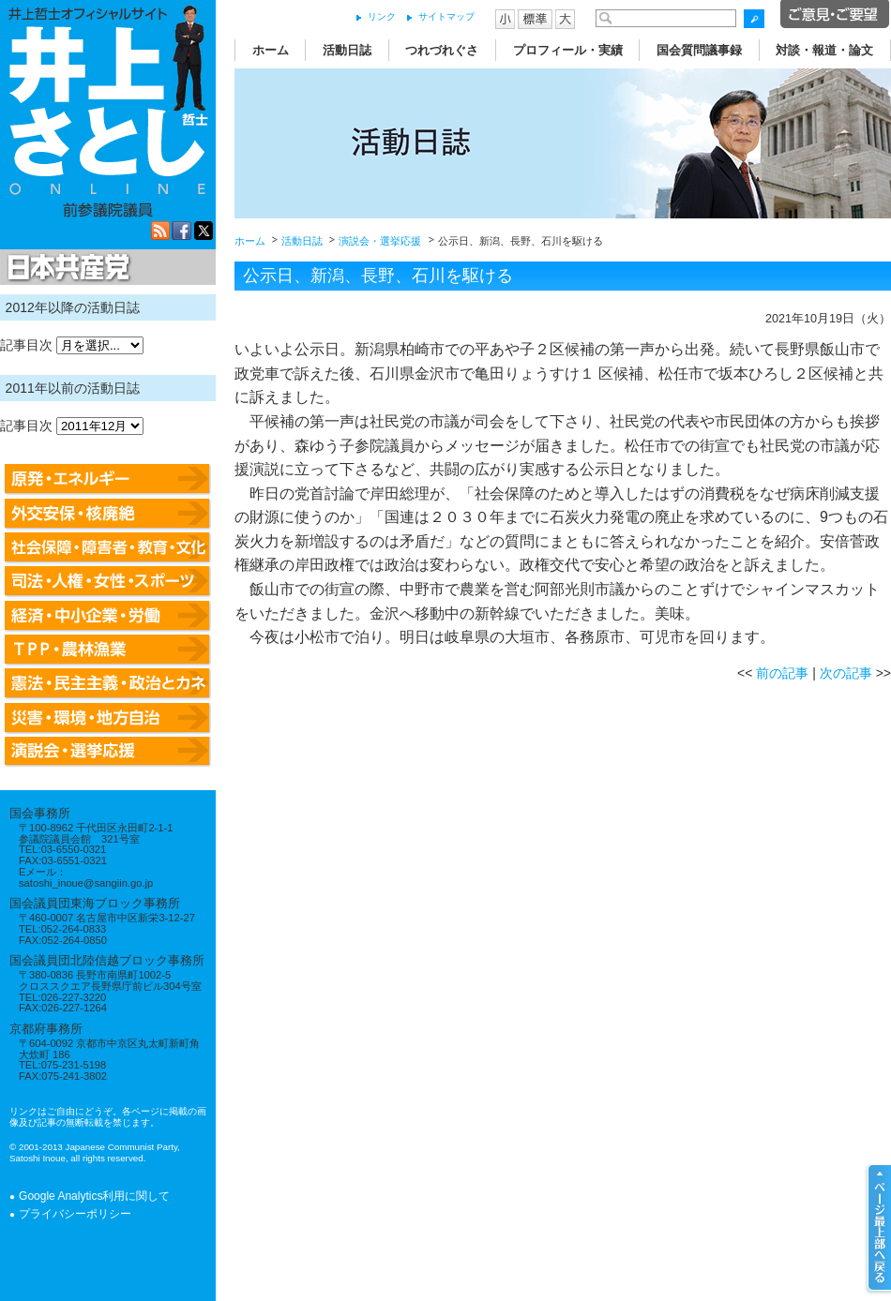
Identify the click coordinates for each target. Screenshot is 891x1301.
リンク (382, 16)
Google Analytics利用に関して (94, 1196)
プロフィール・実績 (568, 50)
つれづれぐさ (441, 50)
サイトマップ (446, 16)
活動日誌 (347, 50)
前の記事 (782, 672)
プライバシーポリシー (75, 1213)
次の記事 (846, 672)
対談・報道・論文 (824, 50)
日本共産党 (65, 268)
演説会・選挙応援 (380, 241)
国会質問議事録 (699, 50)
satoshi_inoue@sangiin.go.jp (86, 883)
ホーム (270, 50)
